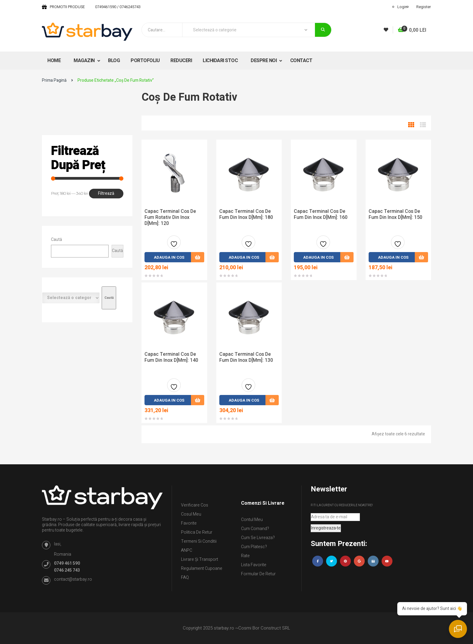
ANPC (186, 550)
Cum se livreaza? (258, 538)
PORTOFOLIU (145, 60)
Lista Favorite (253, 565)
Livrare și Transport (199, 559)
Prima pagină (54, 80)
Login (402, 7)
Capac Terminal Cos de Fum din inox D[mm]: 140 (171, 357)
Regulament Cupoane (201, 568)
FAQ (185, 577)
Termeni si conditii (199, 541)
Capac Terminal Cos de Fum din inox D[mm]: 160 (321, 214)
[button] (412, 30)
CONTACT (301, 60)
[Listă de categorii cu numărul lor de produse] (71, 297)
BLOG (114, 60)
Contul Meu (252, 519)
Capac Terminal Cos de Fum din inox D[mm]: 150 (395, 214)
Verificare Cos (194, 505)
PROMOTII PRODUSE (67, 7)
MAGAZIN (85, 60)
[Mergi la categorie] (109, 297)
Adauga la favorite (174, 244)
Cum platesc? (254, 547)
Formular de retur (258, 574)
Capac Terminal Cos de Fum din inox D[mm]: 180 (246, 214)
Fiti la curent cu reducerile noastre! (342, 505)
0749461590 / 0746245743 (118, 7)
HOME (54, 60)
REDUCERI (181, 60)
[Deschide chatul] (458, 629)
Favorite (189, 523)
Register (423, 7)
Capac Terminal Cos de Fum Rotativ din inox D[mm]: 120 (170, 217)
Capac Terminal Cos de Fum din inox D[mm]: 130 (246, 357)
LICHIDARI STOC (220, 60)
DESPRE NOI (264, 60)
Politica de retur (196, 532)
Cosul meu (191, 514)
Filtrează (106, 193)
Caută (56, 239)
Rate (245, 556)
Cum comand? (255, 529)
